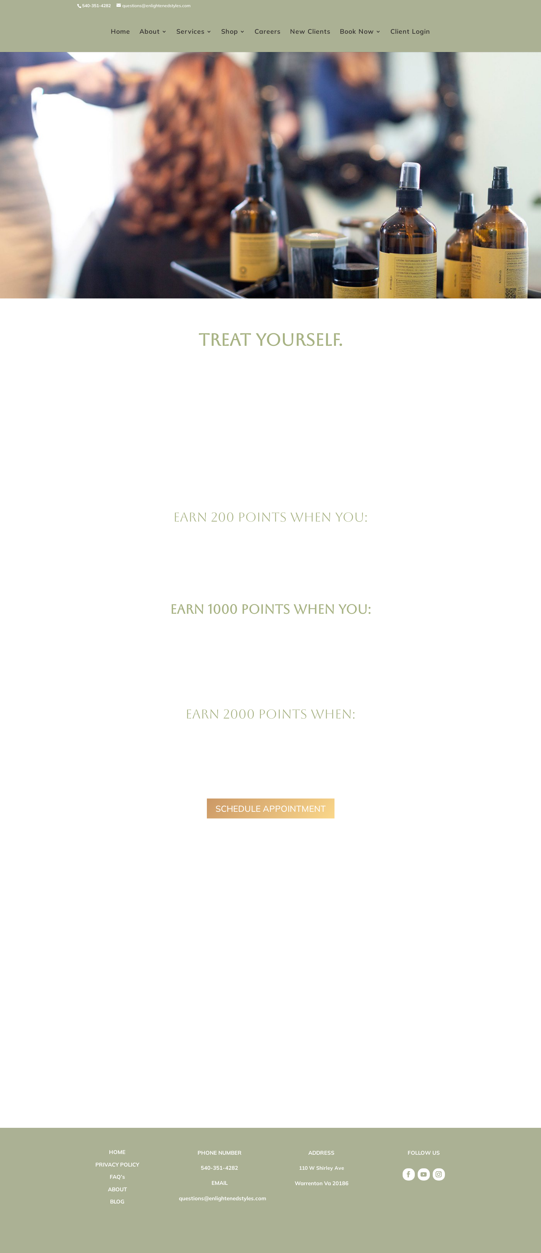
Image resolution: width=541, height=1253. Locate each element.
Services (190, 32)
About (149, 32)
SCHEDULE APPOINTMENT (270, 808)
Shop (229, 32)
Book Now (357, 32)
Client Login (410, 32)
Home (120, 32)
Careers (268, 32)
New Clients (310, 32)
